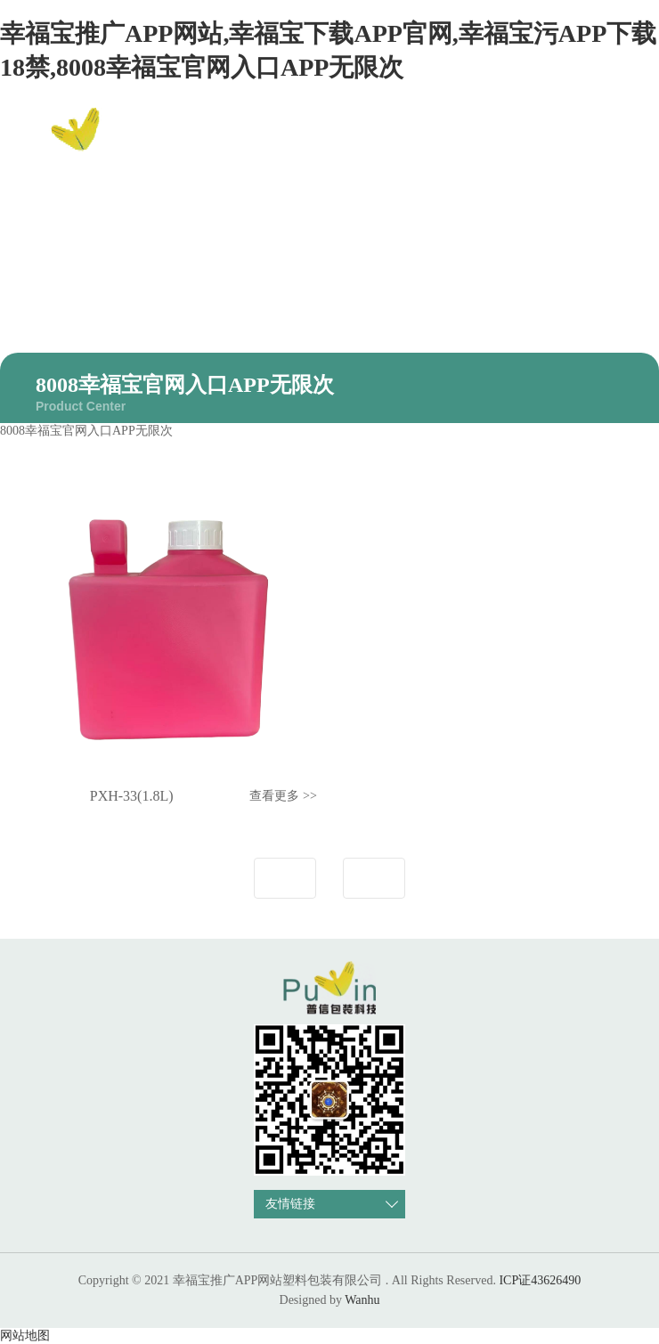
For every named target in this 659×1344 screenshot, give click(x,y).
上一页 (285, 878)
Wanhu (362, 1300)
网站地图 (25, 1335)
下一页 (374, 878)
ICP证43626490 (540, 1280)
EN (618, 140)
